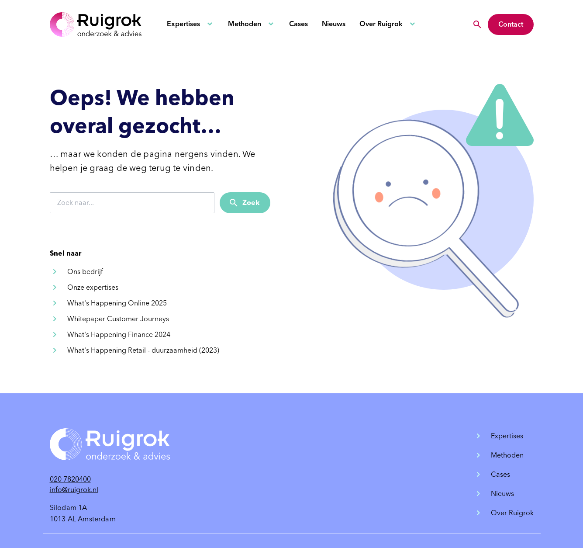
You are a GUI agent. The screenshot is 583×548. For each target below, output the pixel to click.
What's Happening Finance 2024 (118, 334)
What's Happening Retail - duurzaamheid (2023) (143, 350)
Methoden (244, 24)
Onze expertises (92, 287)
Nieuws (333, 24)
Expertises (183, 24)
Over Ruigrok (381, 24)
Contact (510, 24)
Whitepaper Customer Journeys (118, 319)
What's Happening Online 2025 (117, 303)
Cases (298, 24)
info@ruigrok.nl (74, 490)
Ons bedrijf (85, 271)
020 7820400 (70, 479)
